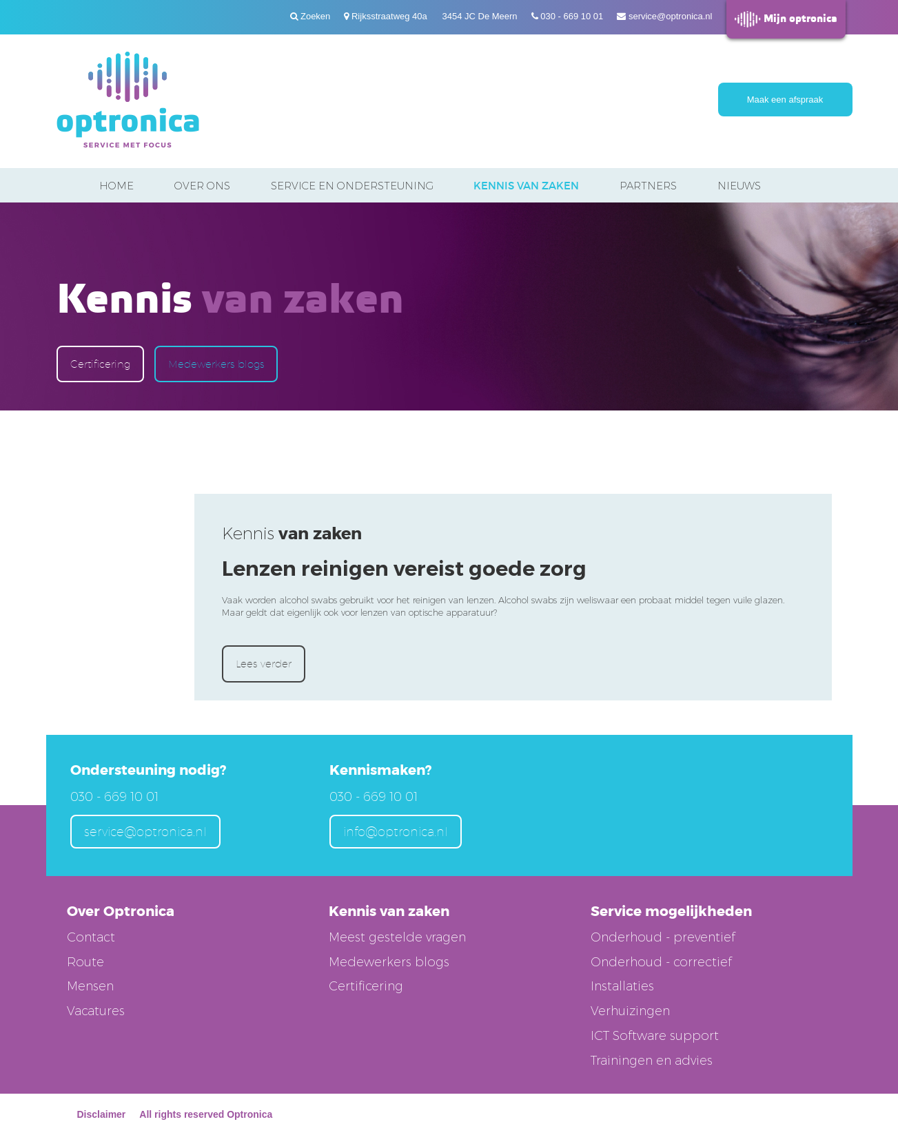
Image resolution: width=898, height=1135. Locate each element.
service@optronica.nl (671, 16)
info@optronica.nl (395, 831)
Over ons (202, 185)
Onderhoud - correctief (661, 962)
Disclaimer (101, 1114)
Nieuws (739, 185)
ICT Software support (655, 1035)
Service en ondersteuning (352, 185)
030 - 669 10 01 (571, 16)
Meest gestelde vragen (397, 937)
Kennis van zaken (526, 185)
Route (85, 962)
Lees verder (264, 663)
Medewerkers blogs (216, 364)
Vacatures (96, 1011)
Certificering (100, 364)
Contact (91, 937)
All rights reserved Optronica (205, 1114)
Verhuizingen (630, 1011)
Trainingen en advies (652, 1060)
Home (116, 185)
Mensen (90, 986)
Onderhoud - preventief (663, 937)
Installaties (622, 986)
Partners (648, 185)
